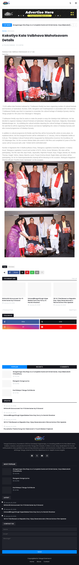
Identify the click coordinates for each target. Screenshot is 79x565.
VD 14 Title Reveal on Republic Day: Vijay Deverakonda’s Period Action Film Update (64, 300)
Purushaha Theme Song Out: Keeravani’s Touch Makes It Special (28, 429)
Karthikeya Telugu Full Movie (24, 390)
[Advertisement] (39, 347)
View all (74, 278)
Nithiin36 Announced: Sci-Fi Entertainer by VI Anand (12, 299)
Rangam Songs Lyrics (21, 381)
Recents (39, 367)
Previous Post (8, 310)
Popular (14, 367)
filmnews (11, 31)
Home (4, 31)
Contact (46, 562)
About (39, 562)
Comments (64, 367)
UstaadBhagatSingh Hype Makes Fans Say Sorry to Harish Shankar (38, 300)
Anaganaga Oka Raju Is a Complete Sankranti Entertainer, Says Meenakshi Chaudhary (41, 25)
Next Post (72, 310)
